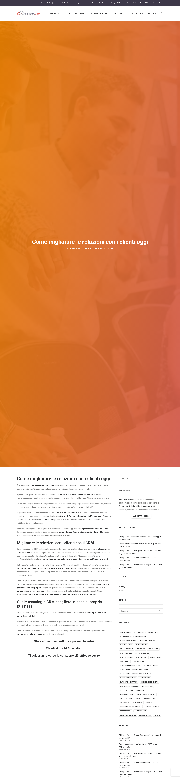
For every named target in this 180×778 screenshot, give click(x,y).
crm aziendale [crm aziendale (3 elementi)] (141, 593)
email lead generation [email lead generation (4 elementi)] (128, 630)
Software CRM (54, 13)
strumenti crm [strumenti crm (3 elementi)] (145, 663)
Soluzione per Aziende (75, 13)
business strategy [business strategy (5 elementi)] (147, 588)
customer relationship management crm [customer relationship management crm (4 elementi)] (136, 622)
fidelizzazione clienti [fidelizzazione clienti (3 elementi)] (149, 630)
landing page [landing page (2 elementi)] (147, 634)
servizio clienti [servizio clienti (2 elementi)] (150, 646)
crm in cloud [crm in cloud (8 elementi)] (153, 597)
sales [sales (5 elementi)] (138, 646)
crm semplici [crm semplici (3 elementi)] (141, 605)
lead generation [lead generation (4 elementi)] (126, 638)
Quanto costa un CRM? (59, 3)
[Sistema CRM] (28, 13)
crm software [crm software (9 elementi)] (155, 605)
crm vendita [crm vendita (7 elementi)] (124, 609)
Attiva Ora (141, 463)
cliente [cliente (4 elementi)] (123, 593)
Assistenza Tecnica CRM (141, 3)
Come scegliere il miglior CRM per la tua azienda (117, 3)
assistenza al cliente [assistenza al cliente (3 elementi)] (128, 588)
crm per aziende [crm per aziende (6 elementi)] (126, 605)
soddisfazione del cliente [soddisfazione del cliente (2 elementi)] (130, 655)
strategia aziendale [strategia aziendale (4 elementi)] (128, 663)
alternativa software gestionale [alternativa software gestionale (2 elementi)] (133, 584)
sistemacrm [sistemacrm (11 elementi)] (124, 650)
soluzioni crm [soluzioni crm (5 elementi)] (140, 659)
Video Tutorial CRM (156, 3)
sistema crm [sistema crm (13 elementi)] (137, 650)
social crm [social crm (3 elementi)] (150, 650)
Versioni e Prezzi (121, 13)
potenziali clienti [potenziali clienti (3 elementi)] (127, 642)
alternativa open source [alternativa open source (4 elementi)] (148, 580)
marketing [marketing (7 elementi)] (140, 638)
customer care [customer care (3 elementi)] (139, 609)
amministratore (105, 222)
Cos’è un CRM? (46, 3)
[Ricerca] (162, 13)
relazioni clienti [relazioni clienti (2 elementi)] (126, 646)
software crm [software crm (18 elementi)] (125, 659)
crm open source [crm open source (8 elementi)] (142, 601)
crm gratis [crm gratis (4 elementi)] (140, 597)
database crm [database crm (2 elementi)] (145, 626)
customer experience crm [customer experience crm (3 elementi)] (130, 613)
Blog (88, 222)
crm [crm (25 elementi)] (130, 593)
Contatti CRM (137, 13)
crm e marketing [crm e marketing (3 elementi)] (126, 597)
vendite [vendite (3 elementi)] (157, 663)
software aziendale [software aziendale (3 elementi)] (151, 655)
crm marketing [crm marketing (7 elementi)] (126, 601)
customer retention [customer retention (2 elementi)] (128, 626)
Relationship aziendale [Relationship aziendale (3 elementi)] (146, 642)
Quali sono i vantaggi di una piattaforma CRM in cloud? (84, 3)
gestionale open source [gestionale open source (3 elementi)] (129, 634)
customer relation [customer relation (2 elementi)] (151, 613)
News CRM (151, 13)
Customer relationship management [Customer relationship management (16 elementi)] (134, 617)
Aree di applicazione (100, 13)
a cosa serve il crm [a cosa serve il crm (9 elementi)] (127, 580)
